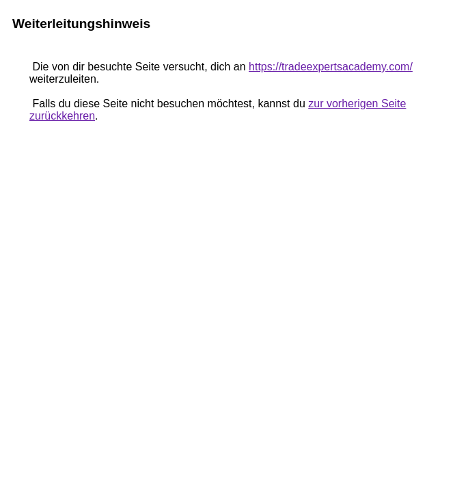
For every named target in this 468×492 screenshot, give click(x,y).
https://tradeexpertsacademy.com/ (331, 66)
